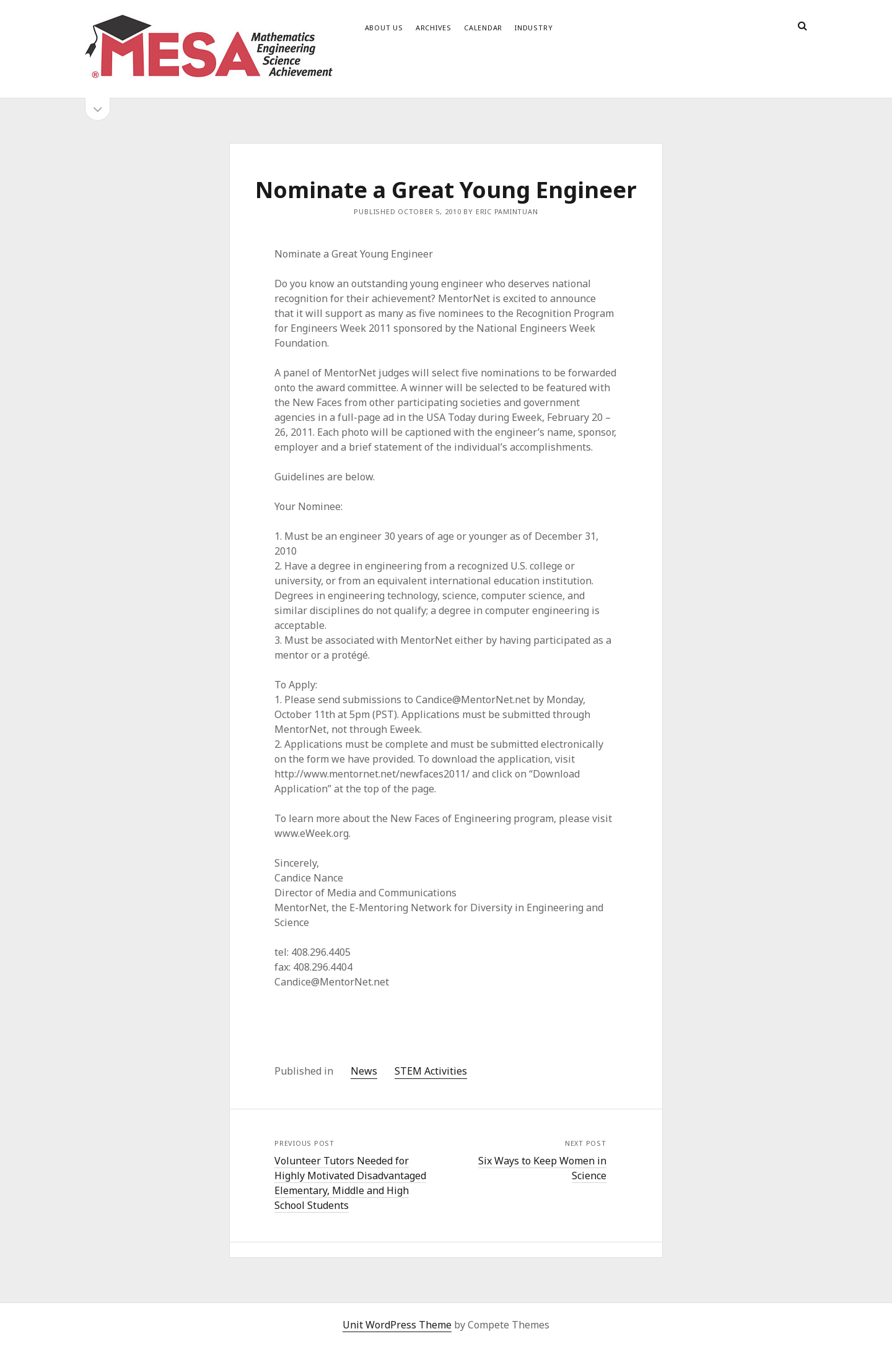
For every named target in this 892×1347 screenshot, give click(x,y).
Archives (434, 27)
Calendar (483, 27)
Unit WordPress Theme (397, 1325)
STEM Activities (431, 1071)
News (364, 1071)
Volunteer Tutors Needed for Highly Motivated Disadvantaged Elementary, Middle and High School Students (350, 1183)
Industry (534, 27)
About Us (384, 27)
